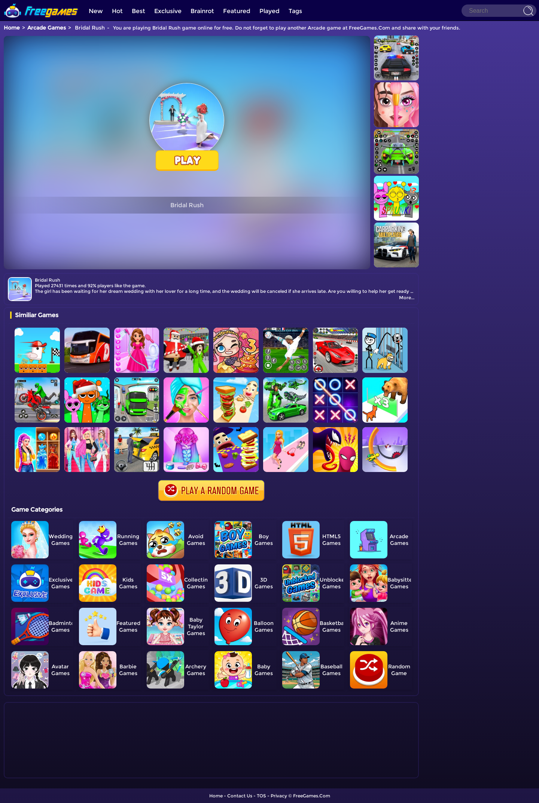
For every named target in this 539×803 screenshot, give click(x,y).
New (96, 11)
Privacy (279, 796)
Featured (236, 11)
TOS (261, 796)
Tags (295, 11)
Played (269, 11)
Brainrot (202, 11)
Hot (117, 11)
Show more (35, 772)
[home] (41, 3)
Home (12, 27)
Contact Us (239, 796)
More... (406, 297)
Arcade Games (46, 27)
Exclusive (168, 11)
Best (138, 11)
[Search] (499, 10)
